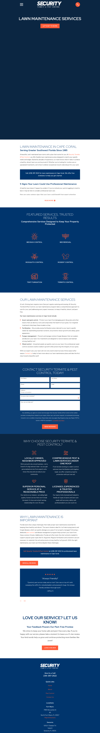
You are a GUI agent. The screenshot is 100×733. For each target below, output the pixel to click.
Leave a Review (50, 604)
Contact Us (50, 654)
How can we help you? (27, 359)
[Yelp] (52, 712)
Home (50, 642)
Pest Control (50, 650)
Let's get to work (50, 26)
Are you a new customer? (28, 353)
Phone (22, 341)
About (50, 646)
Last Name (54, 335)
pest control (30, 489)
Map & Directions (50, 674)
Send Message (50, 383)
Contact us (28, 310)
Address (23, 347)
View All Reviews (29, 520)
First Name (24, 335)
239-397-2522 (50, 632)
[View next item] (24, 558)
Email (52, 341)
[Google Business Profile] (48, 712)
